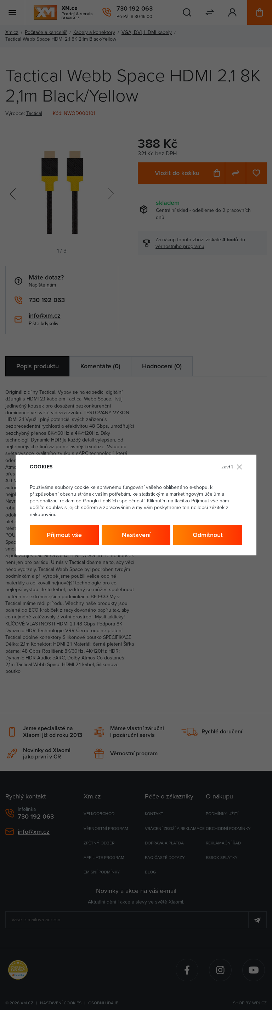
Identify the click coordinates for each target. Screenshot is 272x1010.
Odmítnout (208, 534)
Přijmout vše (64, 534)
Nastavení (136, 534)
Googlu (91, 500)
